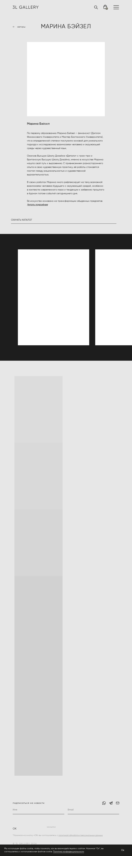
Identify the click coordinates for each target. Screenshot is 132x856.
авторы (21, 27)
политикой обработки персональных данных (80, 835)
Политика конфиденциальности (68, 852)
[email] (93, 810)
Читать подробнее (37, 204)
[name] (38, 810)
